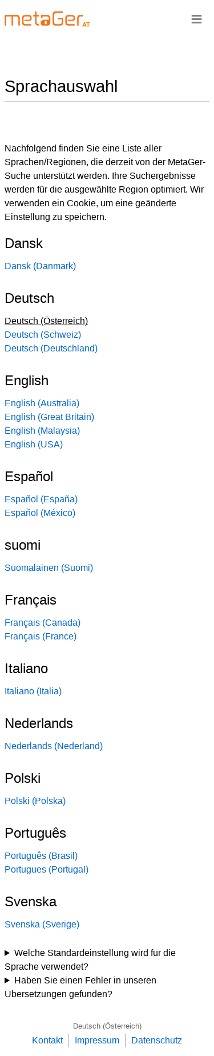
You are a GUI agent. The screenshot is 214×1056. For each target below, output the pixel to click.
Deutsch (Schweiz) (43, 334)
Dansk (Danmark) (40, 266)
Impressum (97, 1040)
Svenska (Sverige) (42, 924)
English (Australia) (42, 403)
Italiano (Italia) (33, 691)
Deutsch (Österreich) (107, 1026)
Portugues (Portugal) (46, 869)
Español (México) (40, 513)
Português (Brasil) (41, 856)
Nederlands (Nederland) (54, 746)
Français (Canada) (42, 622)
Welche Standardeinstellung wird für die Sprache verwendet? (90, 959)
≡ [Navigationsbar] (197, 18)
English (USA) (34, 444)
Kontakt (47, 1040)
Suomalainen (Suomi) (49, 568)
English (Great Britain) (49, 417)
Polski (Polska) (35, 801)
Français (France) (40, 636)
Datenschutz (156, 1040)
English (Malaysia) (42, 430)
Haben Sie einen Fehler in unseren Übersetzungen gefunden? (80, 987)
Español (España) (41, 499)
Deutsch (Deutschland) (51, 348)
